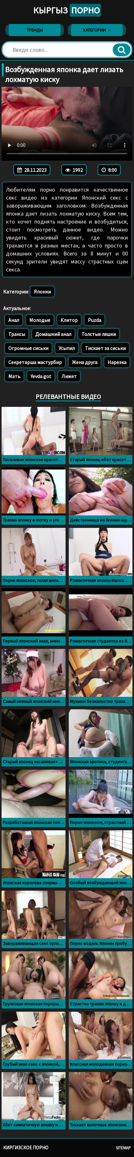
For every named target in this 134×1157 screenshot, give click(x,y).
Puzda (94, 320)
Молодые (39, 320)
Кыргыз (67, 10)
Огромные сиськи (28, 348)
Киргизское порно (25, 1148)
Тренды (35, 30)
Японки (42, 291)
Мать (14, 376)
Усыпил (67, 348)
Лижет (69, 376)
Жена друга (84, 362)
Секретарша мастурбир (35, 362)
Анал (13, 320)
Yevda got (41, 376)
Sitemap (123, 1148)
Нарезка (117, 362)
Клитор (69, 320)
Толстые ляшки (98, 334)
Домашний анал (53, 334)
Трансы (16, 334)
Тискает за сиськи (105, 348)
